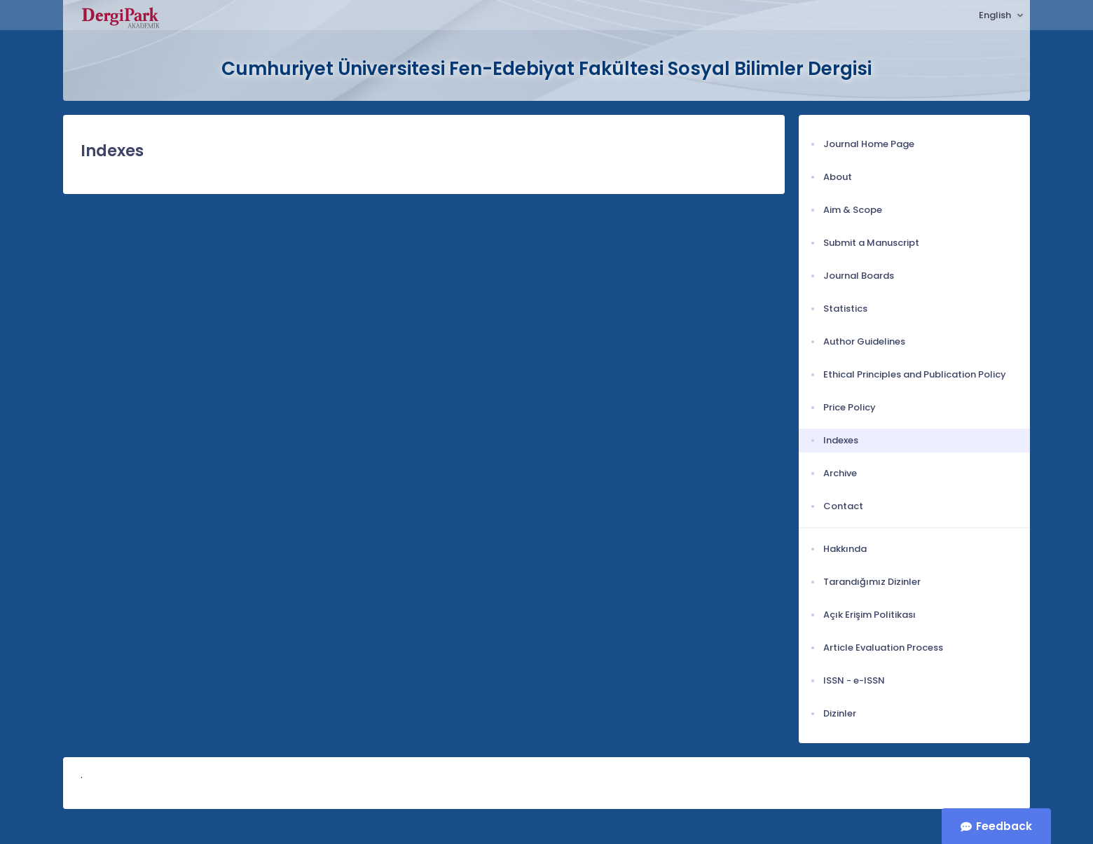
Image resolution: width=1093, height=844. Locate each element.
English (996, 15)
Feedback (1004, 826)
